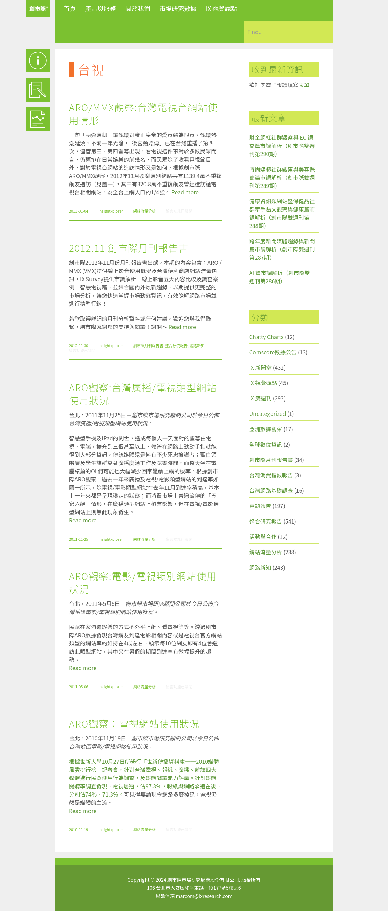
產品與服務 (100, 8)
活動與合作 (263, 536)
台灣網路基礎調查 (271, 490)
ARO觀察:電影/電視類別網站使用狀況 (143, 582)
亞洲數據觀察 (265, 429)
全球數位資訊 (265, 444)
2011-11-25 (78, 539)
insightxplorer (110, 211)
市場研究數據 (178, 8)
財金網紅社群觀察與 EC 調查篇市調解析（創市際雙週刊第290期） (282, 145)
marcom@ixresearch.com (204, 896)
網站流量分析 (144, 211)
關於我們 (137, 8)
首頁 (70, 8)
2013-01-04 (78, 211)
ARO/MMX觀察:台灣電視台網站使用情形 (143, 113)
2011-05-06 (78, 686)
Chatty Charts (266, 336)
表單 (304, 85)
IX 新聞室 (260, 367)
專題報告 (260, 506)
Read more (185, 192)
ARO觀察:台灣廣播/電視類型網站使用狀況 (143, 393)
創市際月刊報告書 (148, 345)
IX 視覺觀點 (221, 8)
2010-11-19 (78, 829)
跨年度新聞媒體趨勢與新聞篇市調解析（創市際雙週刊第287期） (282, 249)
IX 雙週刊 (260, 398)
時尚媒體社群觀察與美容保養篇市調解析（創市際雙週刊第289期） (282, 177)
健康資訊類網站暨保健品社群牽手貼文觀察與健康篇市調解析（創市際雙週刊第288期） (282, 213)
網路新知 (197, 345)
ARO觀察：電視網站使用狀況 (134, 723)
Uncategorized (267, 413)
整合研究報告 (176, 345)
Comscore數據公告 (273, 352)
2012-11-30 (78, 345)
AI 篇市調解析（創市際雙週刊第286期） (279, 277)
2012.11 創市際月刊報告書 (129, 248)
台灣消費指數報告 (271, 475)
